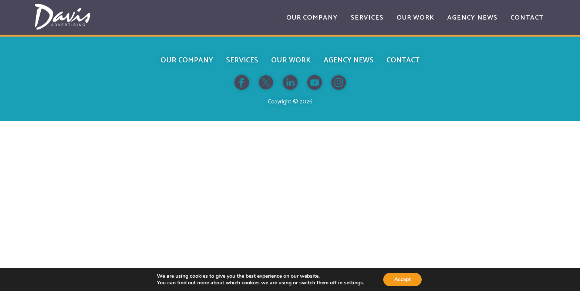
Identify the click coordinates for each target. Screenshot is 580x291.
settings (353, 283)
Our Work (291, 60)
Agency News (349, 60)
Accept (402, 279)
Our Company (187, 60)
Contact (403, 60)
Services (242, 60)
